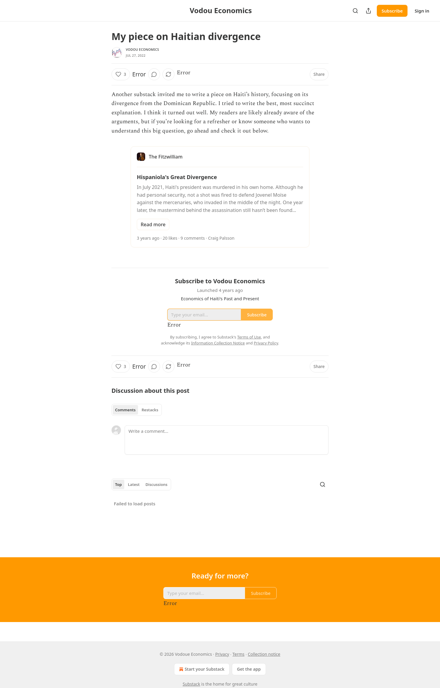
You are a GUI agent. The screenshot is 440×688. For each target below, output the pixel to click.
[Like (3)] (120, 74)
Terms (238, 654)
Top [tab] (118, 484)
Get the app (249, 669)
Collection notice (264, 654)
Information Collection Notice (218, 343)
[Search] (355, 11)
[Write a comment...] (227, 440)
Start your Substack (201, 669)
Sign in (422, 11)
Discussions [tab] (156, 484)
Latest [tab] (134, 484)
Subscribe (392, 11)
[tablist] (136, 410)
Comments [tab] (125, 410)
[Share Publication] (368, 11)
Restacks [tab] (150, 410)
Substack (191, 684)
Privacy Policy (266, 343)
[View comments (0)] (154, 74)
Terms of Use (249, 337)
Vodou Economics (142, 49)
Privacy (222, 654)
